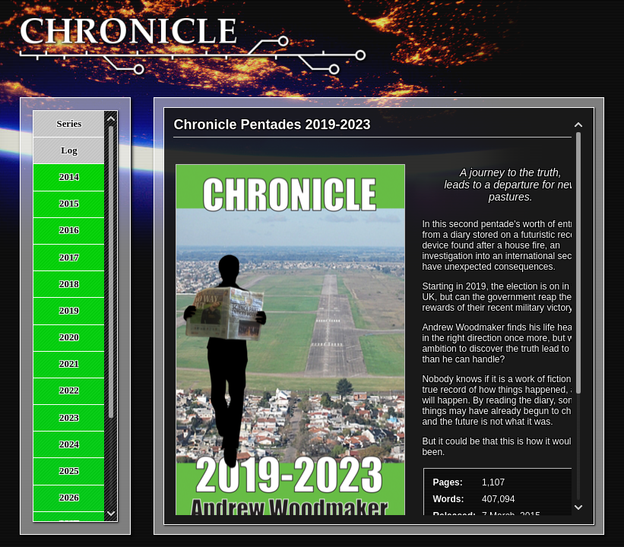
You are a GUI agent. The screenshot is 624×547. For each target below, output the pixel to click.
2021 (69, 364)
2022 (69, 390)
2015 (69, 203)
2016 (69, 230)
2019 (69, 310)
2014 (69, 177)
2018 (69, 284)
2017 (69, 257)
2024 (69, 444)
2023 (69, 418)
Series (69, 124)
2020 (69, 337)
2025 (69, 471)
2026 (69, 497)
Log (69, 150)
